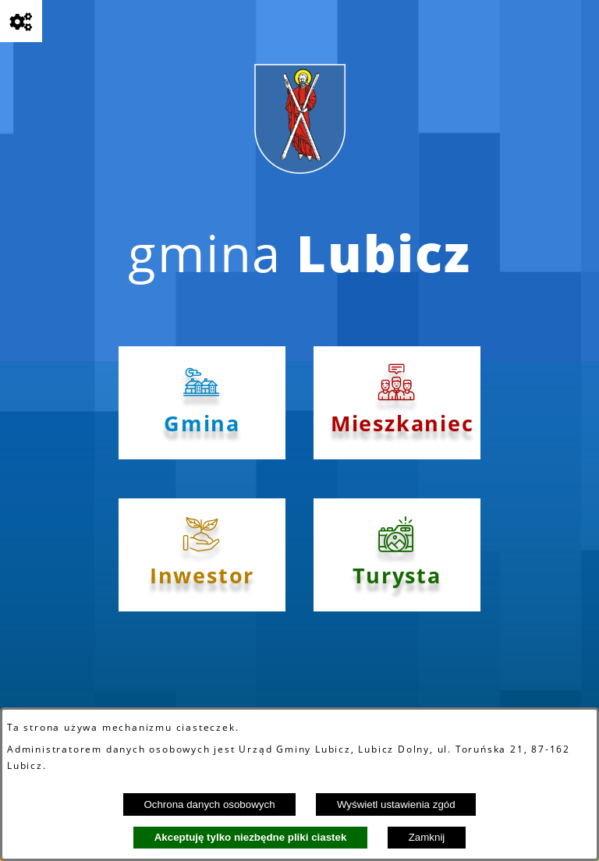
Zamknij (427, 837)
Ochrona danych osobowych (209, 804)
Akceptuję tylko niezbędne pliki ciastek (250, 837)
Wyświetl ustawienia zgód (396, 804)
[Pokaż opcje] (21, 21)
